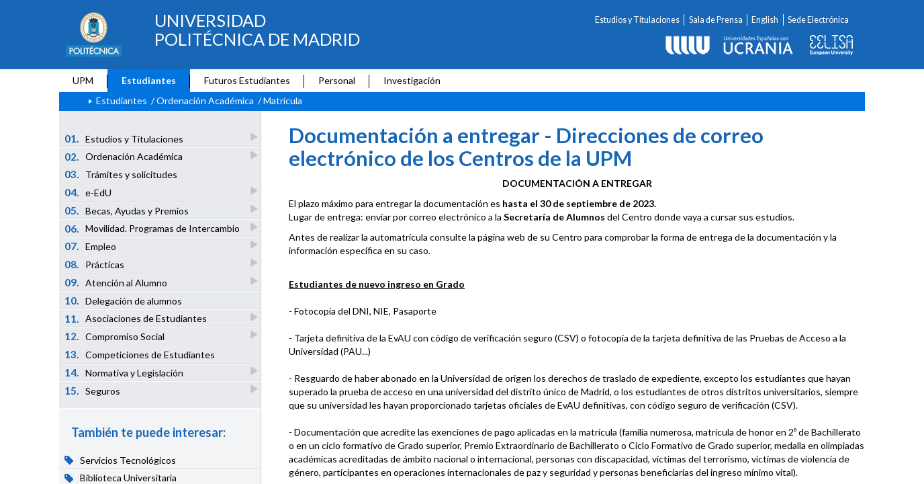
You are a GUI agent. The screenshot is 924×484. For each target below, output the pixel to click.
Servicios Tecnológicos (120, 460)
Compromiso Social (115, 335)
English (764, 20)
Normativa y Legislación (124, 372)
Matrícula (282, 100)
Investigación (412, 80)
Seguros (93, 390)
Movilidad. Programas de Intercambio (153, 228)
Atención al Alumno (116, 282)
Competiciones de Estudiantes (140, 354)
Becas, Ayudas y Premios (127, 210)
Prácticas (95, 263)
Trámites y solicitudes (121, 174)
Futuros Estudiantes (247, 80)
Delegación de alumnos (123, 300)
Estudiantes (149, 80)
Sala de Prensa (716, 20)
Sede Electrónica (818, 20)
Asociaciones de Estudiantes (136, 318)
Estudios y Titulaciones (637, 20)
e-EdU (88, 192)
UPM (83, 80)
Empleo (91, 245)
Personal (336, 80)
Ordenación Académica (205, 100)
